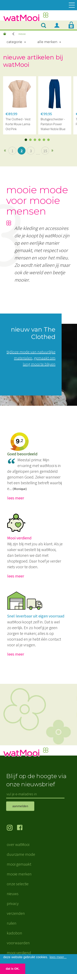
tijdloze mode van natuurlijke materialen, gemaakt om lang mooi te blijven (31, 358)
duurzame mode (21, 854)
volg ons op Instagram (12, 828)
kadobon (14, 932)
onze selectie (18, 883)
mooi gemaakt (19, 864)
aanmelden (20, 806)
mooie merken (19, 873)
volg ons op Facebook (22, 828)
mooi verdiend (19, 952)
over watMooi (18, 844)
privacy (13, 903)
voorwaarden (18, 942)
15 (45, 150)
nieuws (12, 893)
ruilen (11, 923)
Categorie (14, 42)
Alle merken (47, 42)
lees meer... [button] (58, 957)
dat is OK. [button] (13, 968)
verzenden (16, 913)
